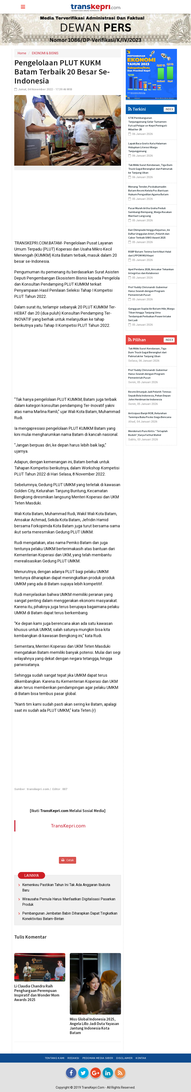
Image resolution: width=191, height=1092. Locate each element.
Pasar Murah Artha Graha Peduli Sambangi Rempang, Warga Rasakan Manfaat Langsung (150, 211)
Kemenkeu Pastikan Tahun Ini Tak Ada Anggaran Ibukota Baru (66, 887)
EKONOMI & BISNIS (45, 53)
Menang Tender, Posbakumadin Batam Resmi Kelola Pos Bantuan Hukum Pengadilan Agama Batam (148, 190)
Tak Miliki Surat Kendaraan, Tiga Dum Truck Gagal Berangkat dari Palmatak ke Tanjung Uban (150, 168)
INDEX (169, 109)
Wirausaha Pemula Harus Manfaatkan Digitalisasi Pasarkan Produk (68, 902)
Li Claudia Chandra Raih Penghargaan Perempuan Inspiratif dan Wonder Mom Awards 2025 (36, 993)
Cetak (67, 860)
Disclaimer (124, 1058)
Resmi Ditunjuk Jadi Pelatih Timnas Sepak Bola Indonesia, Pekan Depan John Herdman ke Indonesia (149, 395)
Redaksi (73, 1058)
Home (22, 53)
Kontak (141, 1058)
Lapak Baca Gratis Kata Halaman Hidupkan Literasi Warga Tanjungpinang (147, 147)
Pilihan (137, 339)
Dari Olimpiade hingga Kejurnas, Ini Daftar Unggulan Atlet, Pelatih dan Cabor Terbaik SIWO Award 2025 (149, 233)
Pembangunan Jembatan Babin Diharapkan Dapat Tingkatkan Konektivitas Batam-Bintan (69, 916)
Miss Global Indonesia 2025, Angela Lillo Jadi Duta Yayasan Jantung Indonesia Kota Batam (94, 1026)
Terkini (137, 109)
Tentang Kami (55, 1058)
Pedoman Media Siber (97, 1058)
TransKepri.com (68, 826)
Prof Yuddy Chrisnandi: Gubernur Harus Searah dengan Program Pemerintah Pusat (147, 290)
